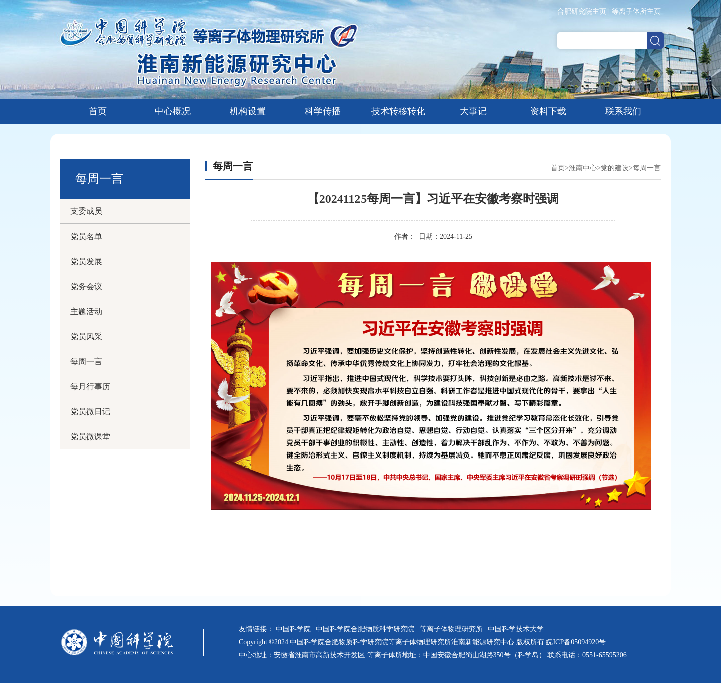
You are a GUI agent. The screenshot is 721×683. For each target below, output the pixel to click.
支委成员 (86, 211)
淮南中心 (583, 168)
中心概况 (173, 111)
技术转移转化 (398, 111)
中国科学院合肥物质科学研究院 (367, 629)
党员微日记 (90, 411)
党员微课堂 (90, 436)
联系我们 (623, 111)
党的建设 (615, 168)
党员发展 (86, 261)
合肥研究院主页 (581, 11)
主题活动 (86, 311)
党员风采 (86, 336)
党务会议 (86, 286)
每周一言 (86, 361)
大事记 (473, 111)
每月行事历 (90, 386)
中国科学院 (295, 629)
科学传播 (323, 111)
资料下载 (548, 111)
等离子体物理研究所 (453, 629)
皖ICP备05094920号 (576, 642)
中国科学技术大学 (517, 629)
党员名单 (86, 236)
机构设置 (248, 111)
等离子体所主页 (636, 11)
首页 (98, 111)
